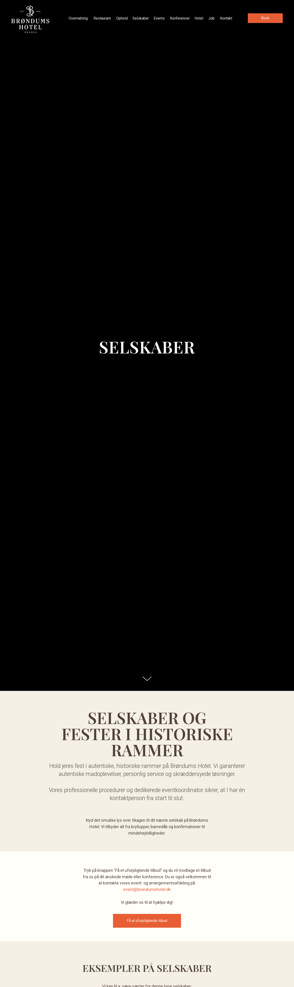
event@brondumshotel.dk (147, 889)
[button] (265, 18)
